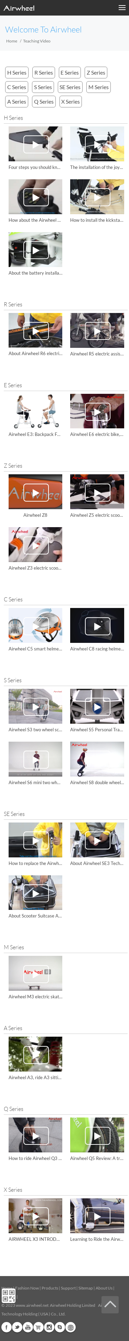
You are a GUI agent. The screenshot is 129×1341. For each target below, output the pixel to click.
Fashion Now (27, 1288)
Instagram (49, 1327)
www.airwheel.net (32, 1305)
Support (68, 1288)
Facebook (6, 1327)
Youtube (28, 1327)
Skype (60, 1327)
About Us (104, 1288)
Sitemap (85, 1288)
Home (11, 41)
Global (70, 1327)
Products (50, 1288)
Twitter (17, 1327)
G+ (38, 1327)
